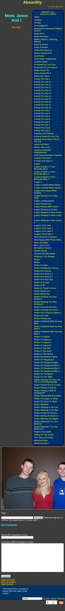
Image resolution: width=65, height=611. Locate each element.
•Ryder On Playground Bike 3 (47, 368)
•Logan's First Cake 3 (43, 231)
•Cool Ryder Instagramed (45, 59)
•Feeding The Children (44, 133)
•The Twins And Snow (43, 437)
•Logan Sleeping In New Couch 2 (48, 216)
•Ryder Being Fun (42, 291)
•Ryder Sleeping (41, 404)
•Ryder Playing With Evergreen (47, 396)
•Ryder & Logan (41, 265)
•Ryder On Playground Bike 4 (47, 371)
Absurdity (32, 2)
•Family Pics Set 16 (42, 102)
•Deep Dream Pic (41, 70)
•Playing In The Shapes (44, 257)
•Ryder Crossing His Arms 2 (46, 310)
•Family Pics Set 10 (42, 82)
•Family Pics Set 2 (42, 110)
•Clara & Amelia (41, 44)
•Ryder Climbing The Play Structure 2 (45, 303)
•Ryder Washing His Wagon (46, 419)
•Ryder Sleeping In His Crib (46, 407)
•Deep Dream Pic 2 (42, 73)
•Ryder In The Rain (42, 348)
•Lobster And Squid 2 (43, 161)
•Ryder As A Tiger (41, 282)
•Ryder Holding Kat (42, 318)
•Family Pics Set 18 (42, 108)
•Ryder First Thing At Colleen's (47, 313)
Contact (46, 604)
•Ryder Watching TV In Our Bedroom (46, 423)
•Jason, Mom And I (42, 147)
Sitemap (61, 604)
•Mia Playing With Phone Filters (48, 240)
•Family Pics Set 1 (42, 79)
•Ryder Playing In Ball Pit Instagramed (45, 392)
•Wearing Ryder (41, 440)
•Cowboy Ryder (41, 62)
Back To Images (8, 588)
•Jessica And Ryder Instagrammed (42, 151)
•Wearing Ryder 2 (41, 443)
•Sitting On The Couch (44, 435)
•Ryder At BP (39, 285)
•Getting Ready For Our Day (46, 136)
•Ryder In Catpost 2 (42, 340)
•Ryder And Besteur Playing (46, 268)
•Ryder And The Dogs (43, 279)
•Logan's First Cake (42, 225)
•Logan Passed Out (42, 204)
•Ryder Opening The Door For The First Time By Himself (47, 381)
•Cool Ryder (39, 56)
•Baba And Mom (41, 36)
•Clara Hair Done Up (43, 50)
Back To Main (7, 590)
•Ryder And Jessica (42, 271)
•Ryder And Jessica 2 (43, 274)
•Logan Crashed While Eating (47, 185)
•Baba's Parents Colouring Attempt (45, 40)
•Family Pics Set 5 (42, 119)
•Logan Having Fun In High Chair (46, 197)
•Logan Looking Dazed (44, 201)
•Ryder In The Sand (42, 351)
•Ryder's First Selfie (42, 432)
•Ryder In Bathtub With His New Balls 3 (48, 333)
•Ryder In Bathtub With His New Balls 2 (48, 327)
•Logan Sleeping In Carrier (45, 209)
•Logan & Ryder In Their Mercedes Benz (44, 168)
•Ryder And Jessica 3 (43, 277)
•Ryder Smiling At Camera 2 (46, 416)
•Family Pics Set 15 (42, 99)
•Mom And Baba (41, 243)
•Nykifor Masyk (40, 251)
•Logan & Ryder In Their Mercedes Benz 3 (44, 178)
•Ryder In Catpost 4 (42, 345)
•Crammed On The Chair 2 (45, 67)
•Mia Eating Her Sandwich (45, 237)
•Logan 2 (38, 182)
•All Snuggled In (41, 26)
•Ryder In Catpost (42, 337)
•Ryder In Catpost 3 (42, 342)
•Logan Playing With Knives (46, 207)
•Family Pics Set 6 (42, 122)
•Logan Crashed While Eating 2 (48, 188)
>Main (36, 17)
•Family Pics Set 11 (42, 85)
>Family (37, 23)
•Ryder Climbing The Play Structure (45, 298)
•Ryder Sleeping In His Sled (46, 410)
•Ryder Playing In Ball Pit (45, 388)
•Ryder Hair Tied (41, 316)
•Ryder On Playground (44, 360)
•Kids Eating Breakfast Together (48, 155)
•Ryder (37, 259)
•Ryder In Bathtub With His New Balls (48, 322)
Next (19, 27)
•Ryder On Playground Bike (46, 362)
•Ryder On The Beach (43, 374)
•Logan (37, 164)
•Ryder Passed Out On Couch (47, 385)
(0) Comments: (9, 525)
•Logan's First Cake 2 (43, 228)
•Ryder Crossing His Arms (45, 307)
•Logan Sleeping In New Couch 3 (48, 221)
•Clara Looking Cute (43, 53)
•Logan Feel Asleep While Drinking (45, 192)
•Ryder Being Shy (42, 294)
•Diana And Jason (42, 76)
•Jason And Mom (41, 144)
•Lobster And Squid (42, 158)
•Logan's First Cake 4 (43, 234)
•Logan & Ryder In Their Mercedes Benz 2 (44, 173)
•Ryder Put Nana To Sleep (45, 401)
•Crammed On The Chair (45, 65)
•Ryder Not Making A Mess (46, 357)
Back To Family (8, 586)
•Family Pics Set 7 (42, 125)
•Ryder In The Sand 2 (43, 354)
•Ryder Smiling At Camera (45, 413)
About (53, 604)
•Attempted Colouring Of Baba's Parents (48, 29)
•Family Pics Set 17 (42, 105)
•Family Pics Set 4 (42, 116)
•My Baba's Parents (42, 248)
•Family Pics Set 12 (42, 90)
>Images (38, 20)
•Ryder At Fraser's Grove (45, 288)
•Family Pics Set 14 (42, 93)
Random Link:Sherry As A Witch (48, 13)
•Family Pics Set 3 (42, 113)
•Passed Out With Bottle (44, 254)
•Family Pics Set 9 (42, 131)
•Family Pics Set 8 (42, 128)
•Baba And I (39, 34)
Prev (14, 27)
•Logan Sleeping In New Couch (48, 212)
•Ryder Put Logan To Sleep (46, 399)
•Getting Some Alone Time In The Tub (46, 140)
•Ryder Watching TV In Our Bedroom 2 (46, 428)
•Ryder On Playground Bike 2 (47, 365)
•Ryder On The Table (43, 377)
